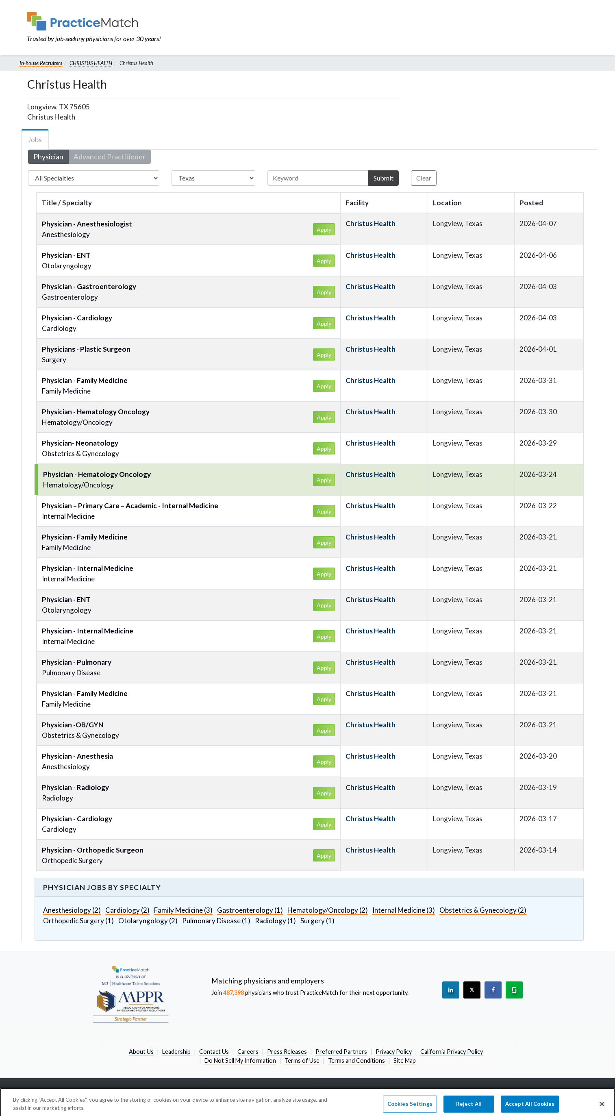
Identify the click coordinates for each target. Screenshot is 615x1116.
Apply (324, 229)
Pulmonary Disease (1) (216, 920)
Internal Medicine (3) (403, 910)
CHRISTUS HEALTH (91, 63)
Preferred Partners (341, 1051)
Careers (248, 1051)
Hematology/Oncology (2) (327, 910)
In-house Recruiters (41, 63)
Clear (423, 178)
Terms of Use (302, 1060)
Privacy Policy (394, 1051)
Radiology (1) (275, 920)
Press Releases (287, 1051)
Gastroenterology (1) (250, 910)
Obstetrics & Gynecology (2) (482, 910)
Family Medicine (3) (183, 910)
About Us (141, 1051)
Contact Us (214, 1051)
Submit (383, 178)
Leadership (176, 1051)
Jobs (35, 139)
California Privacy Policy (451, 1051)
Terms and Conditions (356, 1060)
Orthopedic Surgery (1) (78, 920)
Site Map (404, 1060)
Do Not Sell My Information (240, 1060)
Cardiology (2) (127, 910)
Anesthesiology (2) (72, 910)
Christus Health (371, 223)
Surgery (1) (317, 920)
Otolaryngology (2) (148, 920)
